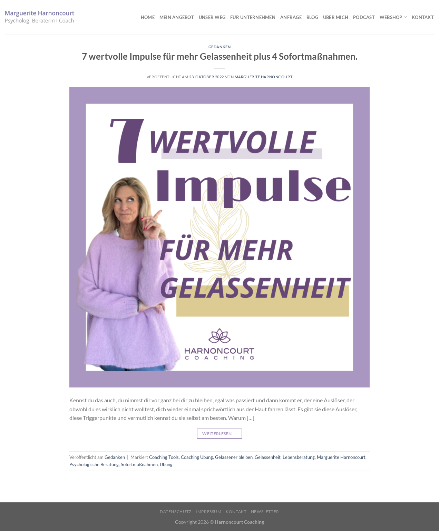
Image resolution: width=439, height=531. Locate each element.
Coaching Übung (197, 457)
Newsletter (265, 511)
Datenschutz (176, 511)
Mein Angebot (176, 17)
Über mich (335, 17)
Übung (166, 464)
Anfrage (291, 17)
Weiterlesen (219, 433)
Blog (312, 17)
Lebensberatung (299, 457)
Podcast (364, 17)
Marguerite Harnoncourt (263, 77)
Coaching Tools (164, 457)
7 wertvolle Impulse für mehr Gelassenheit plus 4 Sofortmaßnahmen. (220, 56)
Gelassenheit (268, 457)
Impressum (209, 511)
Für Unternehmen (252, 17)
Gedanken (219, 47)
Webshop (393, 17)
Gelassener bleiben (234, 457)
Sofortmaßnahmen (139, 464)
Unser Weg (212, 17)
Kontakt (423, 17)
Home (148, 17)
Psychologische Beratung (94, 464)
